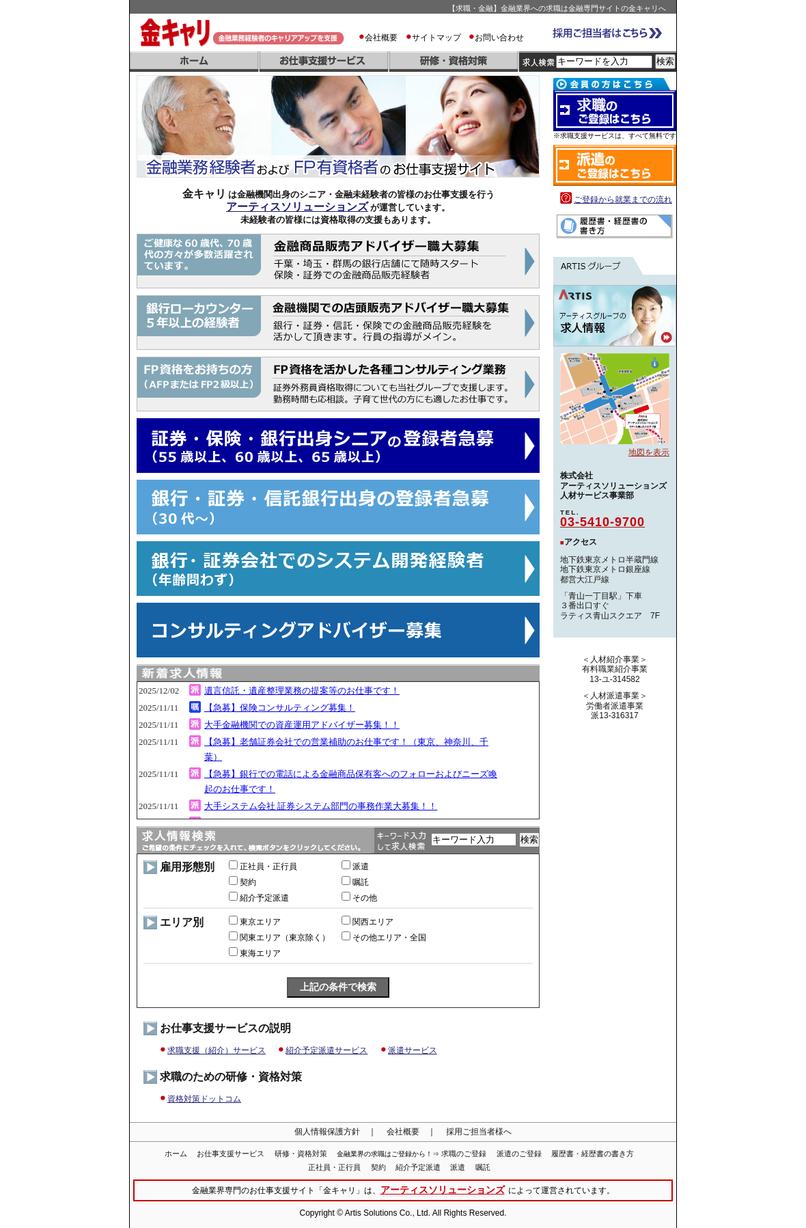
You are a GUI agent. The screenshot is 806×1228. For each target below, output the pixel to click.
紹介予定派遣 (418, 1167)
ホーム (176, 1153)
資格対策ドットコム (204, 1099)
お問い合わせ (499, 37)
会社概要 (381, 37)
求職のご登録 (463, 1153)
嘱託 (482, 1167)
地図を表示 (648, 452)
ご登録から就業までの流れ (623, 199)
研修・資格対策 (301, 1153)
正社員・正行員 (334, 1167)
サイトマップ (436, 37)
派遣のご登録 (519, 1153)
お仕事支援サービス (230, 1153)
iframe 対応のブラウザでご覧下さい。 (338, 750)
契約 (378, 1167)
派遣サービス (412, 1050)
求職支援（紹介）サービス (216, 1050)
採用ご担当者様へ (479, 1131)
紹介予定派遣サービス (326, 1050)
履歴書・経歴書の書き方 (592, 1153)
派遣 (457, 1167)
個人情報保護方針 (327, 1131)
